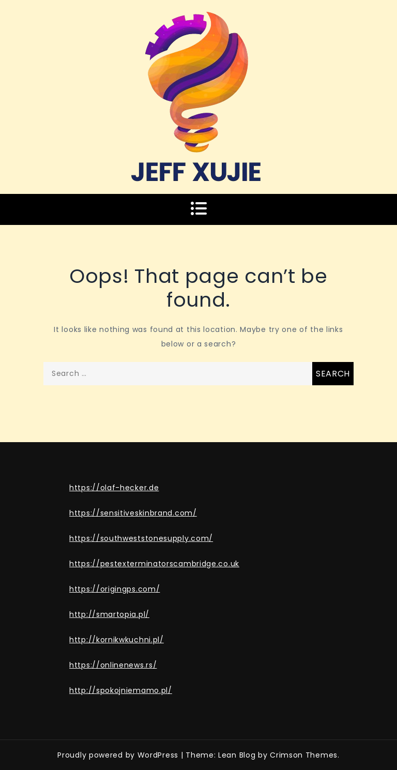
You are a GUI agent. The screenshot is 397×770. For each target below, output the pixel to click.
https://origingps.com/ (114, 589)
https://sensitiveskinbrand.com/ (133, 513)
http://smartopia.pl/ (109, 614)
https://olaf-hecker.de (114, 487)
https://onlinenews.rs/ (113, 665)
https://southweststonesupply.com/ (141, 538)
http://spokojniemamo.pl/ (120, 690)
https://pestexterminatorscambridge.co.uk (154, 563)
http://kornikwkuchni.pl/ (116, 640)
